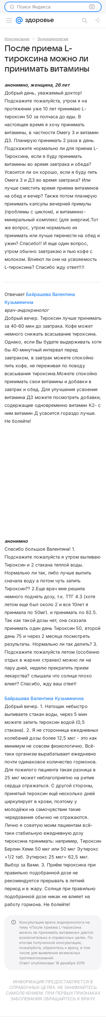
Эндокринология (52, 39)
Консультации (17, 39)
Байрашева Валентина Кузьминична (44, 698)
